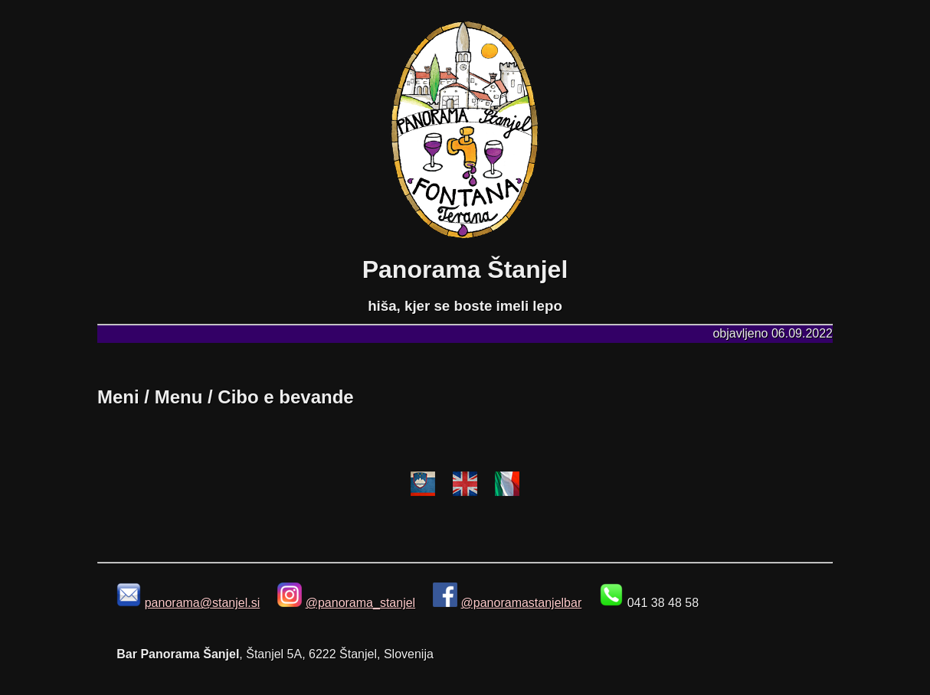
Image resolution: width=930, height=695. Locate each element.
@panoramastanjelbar (521, 602)
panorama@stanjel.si (202, 602)
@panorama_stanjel (360, 602)
